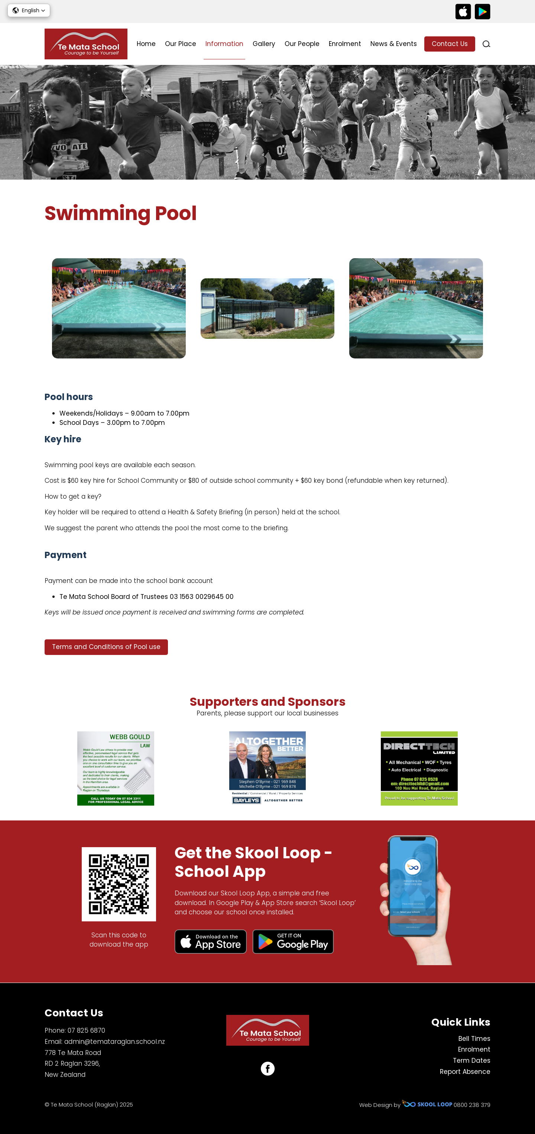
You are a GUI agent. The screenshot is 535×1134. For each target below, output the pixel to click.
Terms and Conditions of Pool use (106, 646)
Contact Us (450, 43)
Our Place (180, 43)
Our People (302, 43)
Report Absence (465, 1071)
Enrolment (345, 43)
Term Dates (471, 1060)
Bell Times (474, 1038)
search (486, 44)
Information (224, 43)
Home (146, 43)
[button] (28, 10)
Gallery (264, 43)
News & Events (393, 43)
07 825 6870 (86, 1030)
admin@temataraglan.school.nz (114, 1041)
